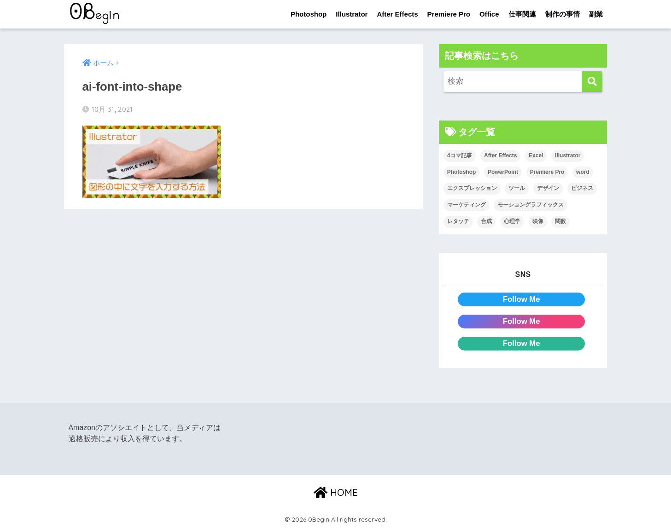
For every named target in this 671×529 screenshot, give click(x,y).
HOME (336, 492)
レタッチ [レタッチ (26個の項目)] (458, 221)
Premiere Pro (448, 14)
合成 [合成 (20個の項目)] (486, 221)
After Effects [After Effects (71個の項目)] (500, 155)
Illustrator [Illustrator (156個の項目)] (567, 155)
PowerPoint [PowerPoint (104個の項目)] (503, 172)
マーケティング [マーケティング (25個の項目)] (466, 204)
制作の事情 (562, 14)
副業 (596, 14)
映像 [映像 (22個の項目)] (537, 221)
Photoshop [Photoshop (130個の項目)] (461, 172)
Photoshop (309, 14)
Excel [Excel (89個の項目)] (536, 155)
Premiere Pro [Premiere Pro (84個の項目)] (547, 172)
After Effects (397, 14)
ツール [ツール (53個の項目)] (516, 188)
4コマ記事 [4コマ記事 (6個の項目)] (460, 155)
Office (489, 14)
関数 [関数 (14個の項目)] (560, 221)
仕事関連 (522, 14)
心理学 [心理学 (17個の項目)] (512, 221)
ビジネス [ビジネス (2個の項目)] (582, 188)
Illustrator (352, 14)
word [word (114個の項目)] (582, 172)
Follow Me (521, 299)
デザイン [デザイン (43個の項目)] (548, 188)
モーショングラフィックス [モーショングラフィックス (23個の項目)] (530, 204)
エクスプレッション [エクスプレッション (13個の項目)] (472, 188)
